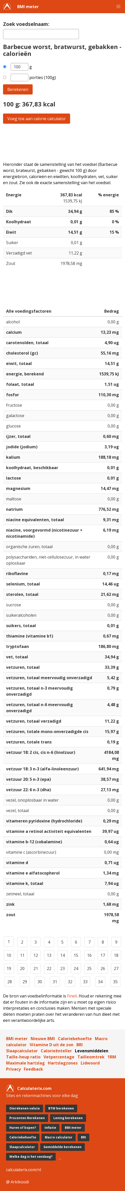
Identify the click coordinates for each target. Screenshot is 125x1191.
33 (85, 981)
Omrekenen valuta (24, 1108)
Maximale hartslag (25, 1063)
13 (49, 955)
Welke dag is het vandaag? (30, 1156)
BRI (79, 1044)
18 (116, 955)
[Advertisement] (62, 142)
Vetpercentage (59, 1057)
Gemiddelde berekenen (62, 1147)
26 (102, 968)
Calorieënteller (56, 1051)
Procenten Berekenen (27, 1118)
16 (89, 955)
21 (35, 968)
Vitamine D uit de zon (51, 1044)
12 (35, 955)
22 (49, 968)
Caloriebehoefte (75, 1038)
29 (25, 981)
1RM (112, 1057)
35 (115, 981)
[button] (118, 6)
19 (9, 968)
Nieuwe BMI (43, 1038)
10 (9, 955)
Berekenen (17, 89)
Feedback (33, 1069)
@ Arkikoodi (17, 1182)
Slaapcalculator (22, 1051)
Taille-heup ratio (23, 1057)
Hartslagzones (63, 1063)
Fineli (72, 996)
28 (9, 981)
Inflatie (50, 1127)
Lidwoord (90, 1063)
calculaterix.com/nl (23, 1169)
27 (116, 968)
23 (62, 968)
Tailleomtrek (91, 1057)
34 (100, 981)
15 (76, 955)
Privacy (13, 1069)
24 (76, 968)
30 (39, 981)
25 (89, 968)
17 (102, 955)
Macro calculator (58, 1137)
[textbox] (41, 34)
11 (22, 955)
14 (62, 955)
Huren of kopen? (22, 1127)
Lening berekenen (68, 1118)
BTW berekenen (61, 1108)
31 (55, 981)
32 (70, 981)
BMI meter (28, 6)
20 (22, 968)
